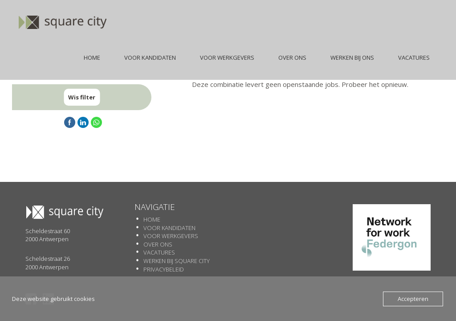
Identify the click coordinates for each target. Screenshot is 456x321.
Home (151, 219)
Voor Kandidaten (169, 228)
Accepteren (413, 299)
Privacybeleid (163, 269)
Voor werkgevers (170, 236)
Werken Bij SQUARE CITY (176, 261)
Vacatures (159, 252)
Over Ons (157, 244)
